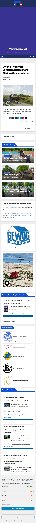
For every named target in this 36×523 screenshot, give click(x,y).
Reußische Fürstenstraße (20, 380)
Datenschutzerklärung (19, 520)
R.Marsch (7, 77)
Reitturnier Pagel (11, 175)
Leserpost (15, 194)
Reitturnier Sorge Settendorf (16, 158)
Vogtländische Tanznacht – (18, 313)
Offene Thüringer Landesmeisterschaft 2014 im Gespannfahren (16, 70)
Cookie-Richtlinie (10, 520)
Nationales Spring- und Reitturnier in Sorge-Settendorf (17, 190)
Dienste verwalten (6, 504)
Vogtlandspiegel (18, 49)
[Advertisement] (18, 28)
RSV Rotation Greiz (18, 368)
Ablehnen (18, 513)
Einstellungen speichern (18, 517)
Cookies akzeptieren (18, 508)
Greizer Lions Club (18, 356)
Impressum (27, 520)
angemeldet (12, 207)
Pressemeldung (17, 160)
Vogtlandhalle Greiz (19, 347)
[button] (31, 56)
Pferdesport (7, 172)
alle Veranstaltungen (9, 321)
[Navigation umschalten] (17, 57)
